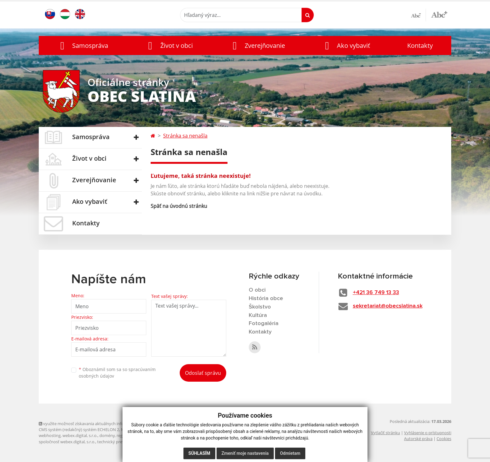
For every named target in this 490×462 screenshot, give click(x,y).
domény (107, 435)
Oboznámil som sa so (117, 372)
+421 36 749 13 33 (376, 292)
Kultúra (258, 315)
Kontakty (420, 45)
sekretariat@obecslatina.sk (387, 306)
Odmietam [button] (290, 453)
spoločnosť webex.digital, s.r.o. (67, 441)
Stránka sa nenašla (185, 135)
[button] (83, 45)
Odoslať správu (203, 372)
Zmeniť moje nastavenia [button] (245, 453)
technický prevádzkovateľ (121, 441)
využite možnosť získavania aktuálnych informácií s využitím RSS (100, 423)
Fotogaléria (263, 323)
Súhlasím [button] (199, 453)
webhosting (50, 435)
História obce (266, 298)
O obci (257, 290)
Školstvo (260, 307)
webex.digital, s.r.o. (80, 435)
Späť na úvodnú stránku (179, 206)
